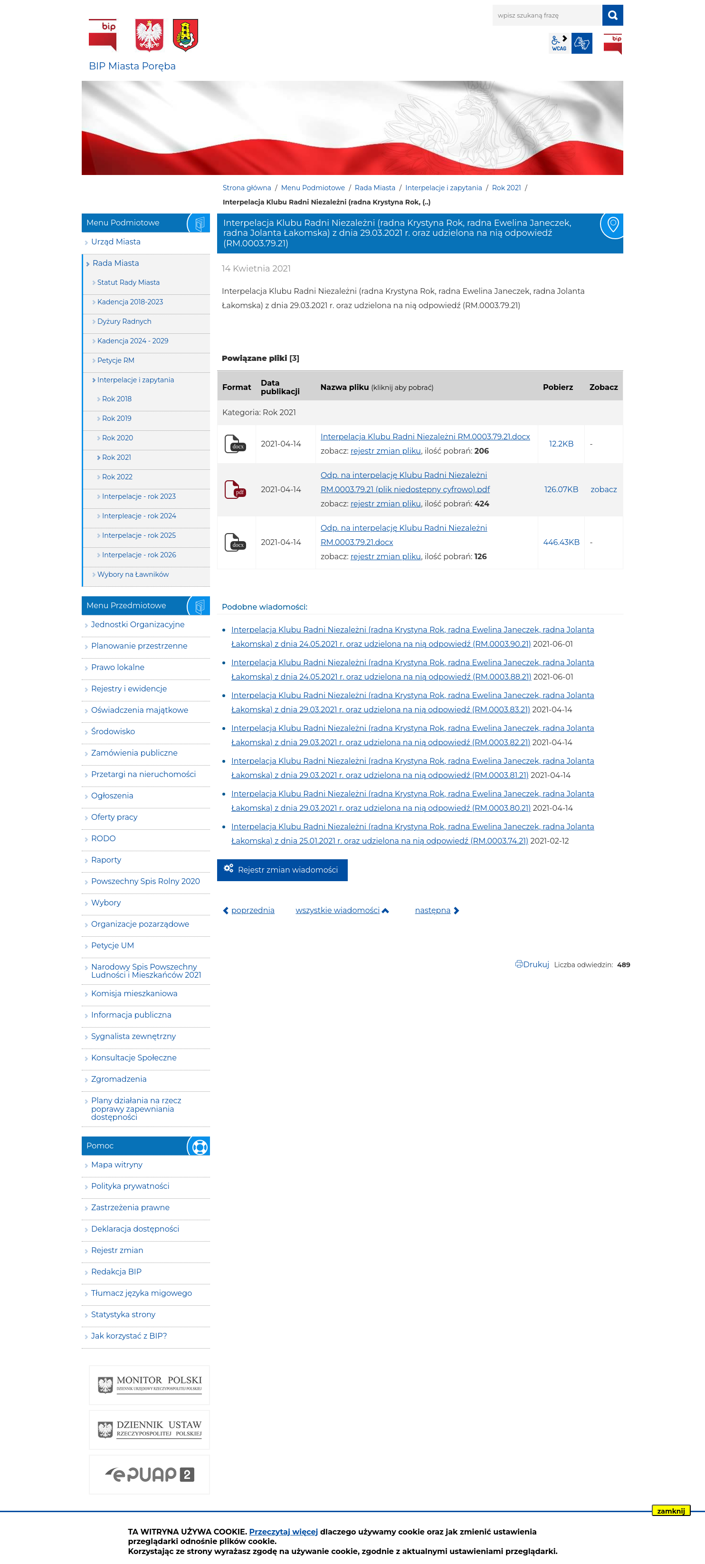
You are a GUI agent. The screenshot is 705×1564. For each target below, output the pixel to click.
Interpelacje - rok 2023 (139, 496)
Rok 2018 (117, 399)
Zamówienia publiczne (134, 753)
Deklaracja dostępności (135, 1229)
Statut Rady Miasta (128, 282)
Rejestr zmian (117, 1250)
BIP (612, 44)
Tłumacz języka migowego (141, 1293)
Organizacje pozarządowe (140, 924)
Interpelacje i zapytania (443, 188)
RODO (103, 838)
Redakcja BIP (116, 1271)
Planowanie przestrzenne (139, 646)
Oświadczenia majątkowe (139, 710)
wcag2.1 (559, 43)
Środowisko (113, 731)
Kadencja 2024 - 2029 (133, 341)
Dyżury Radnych (124, 321)
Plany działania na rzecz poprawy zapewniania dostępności (136, 1109)
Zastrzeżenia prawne (130, 1207)
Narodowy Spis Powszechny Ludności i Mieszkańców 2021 (146, 971)
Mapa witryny (117, 1164)
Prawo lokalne (117, 667)
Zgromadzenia (119, 1079)
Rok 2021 (506, 188)
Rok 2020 (117, 438)
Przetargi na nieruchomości (143, 774)
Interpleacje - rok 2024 (139, 516)
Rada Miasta (375, 188)
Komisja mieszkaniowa (134, 993)
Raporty (106, 860)
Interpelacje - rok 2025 (139, 535)
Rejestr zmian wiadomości (288, 869)
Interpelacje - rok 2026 (139, 555)
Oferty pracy (114, 817)
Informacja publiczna (131, 1015)
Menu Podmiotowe (313, 188)
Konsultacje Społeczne (134, 1057)
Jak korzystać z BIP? (129, 1336)
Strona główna (247, 188)
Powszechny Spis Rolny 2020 (145, 881)
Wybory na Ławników (133, 574)
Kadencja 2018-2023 (130, 302)
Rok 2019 (117, 418)
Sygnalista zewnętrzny (133, 1036)
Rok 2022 (117, 477)
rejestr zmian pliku (386, 451)
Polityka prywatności (130, 1186)
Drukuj (536, 964)
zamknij (671, 1511)
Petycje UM (112, 945)
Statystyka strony (123, 1314)
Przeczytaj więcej (283, 1531)
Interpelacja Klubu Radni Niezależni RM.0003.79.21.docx (425, 436)
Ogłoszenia (112, 795)
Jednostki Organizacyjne (138, 624)
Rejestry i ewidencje (129, 688)
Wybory (106, 902)
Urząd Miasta (116, 241)
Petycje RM (115, 360)
